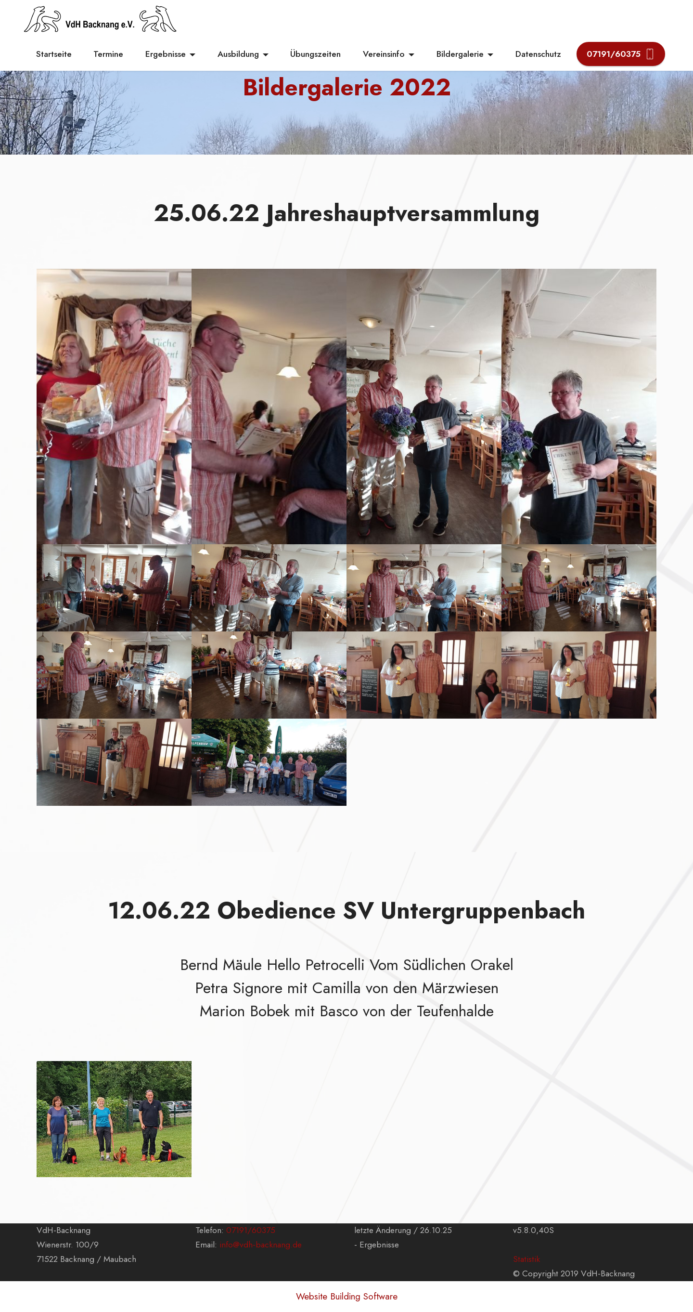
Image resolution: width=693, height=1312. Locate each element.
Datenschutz (538, 54)
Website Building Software (347, 1296)
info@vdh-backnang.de (260, 1244)
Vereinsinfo (384, 54)
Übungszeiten (315, 54)
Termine (108, 54)
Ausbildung (238, 54)
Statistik (526, 1259)
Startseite (54, 54)
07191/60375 (621, 54)
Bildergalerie (460, 54)
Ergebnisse (165, 54)
